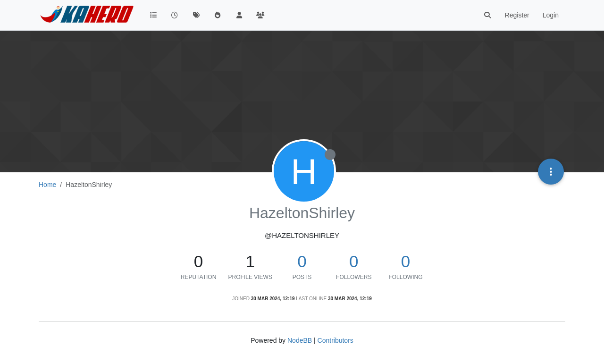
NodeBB (299, 340)
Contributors (335, 340)
